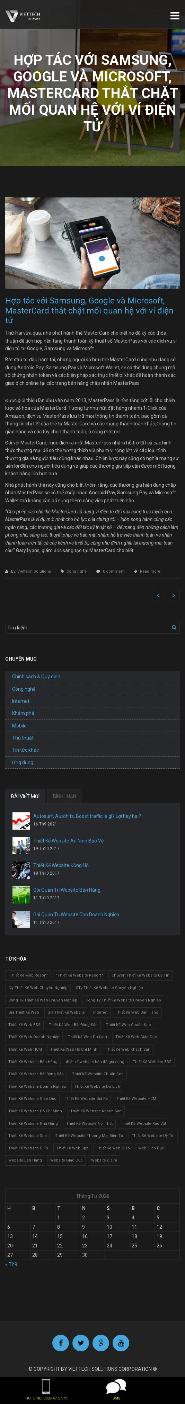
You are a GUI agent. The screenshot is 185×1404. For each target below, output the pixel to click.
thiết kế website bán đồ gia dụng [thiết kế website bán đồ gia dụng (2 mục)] (95, 1062)
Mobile (19, 726)
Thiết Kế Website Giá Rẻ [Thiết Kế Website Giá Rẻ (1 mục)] (86, 1098)
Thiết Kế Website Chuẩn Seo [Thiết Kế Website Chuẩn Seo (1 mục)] (98, 1074)
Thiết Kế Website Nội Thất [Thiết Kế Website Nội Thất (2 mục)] (89, 1123)
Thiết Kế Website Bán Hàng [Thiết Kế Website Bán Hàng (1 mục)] (33, 1062)
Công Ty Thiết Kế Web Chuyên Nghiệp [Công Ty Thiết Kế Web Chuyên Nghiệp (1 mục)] (42, 1000)
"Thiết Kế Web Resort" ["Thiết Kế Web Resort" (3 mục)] (28, 975)
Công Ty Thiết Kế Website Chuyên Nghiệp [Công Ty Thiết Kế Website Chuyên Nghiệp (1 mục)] (123, 1000)
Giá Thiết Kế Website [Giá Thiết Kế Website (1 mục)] (66, 1012)
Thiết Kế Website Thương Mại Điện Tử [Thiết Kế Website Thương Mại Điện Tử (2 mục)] (89, 1135)
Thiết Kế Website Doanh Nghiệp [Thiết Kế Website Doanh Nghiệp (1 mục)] (37, 1086)
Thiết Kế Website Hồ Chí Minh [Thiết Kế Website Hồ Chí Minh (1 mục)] (35, 1111)
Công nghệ (77, 571)
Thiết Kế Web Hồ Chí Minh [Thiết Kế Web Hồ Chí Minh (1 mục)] (73, 1049)
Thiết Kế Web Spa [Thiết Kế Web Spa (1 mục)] (72, 1148)
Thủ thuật (23, 738)
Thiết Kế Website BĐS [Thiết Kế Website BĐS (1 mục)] (152, 1062)
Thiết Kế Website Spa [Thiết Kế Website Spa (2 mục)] (27, 1135)
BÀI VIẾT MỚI (25, 796)
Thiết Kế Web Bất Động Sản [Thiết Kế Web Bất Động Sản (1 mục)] (73, 1025)
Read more (150, 571)
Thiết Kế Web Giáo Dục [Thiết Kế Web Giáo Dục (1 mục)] (136, 1037)
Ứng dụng (22, 762)
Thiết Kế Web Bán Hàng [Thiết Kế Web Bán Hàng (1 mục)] (137, 1012)
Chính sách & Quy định (36, 676)
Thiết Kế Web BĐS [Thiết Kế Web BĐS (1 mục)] (24, 1025)
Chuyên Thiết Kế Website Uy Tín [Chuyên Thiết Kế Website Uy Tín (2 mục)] (140, 975)
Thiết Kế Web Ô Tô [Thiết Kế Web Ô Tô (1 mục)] (113, 1148)
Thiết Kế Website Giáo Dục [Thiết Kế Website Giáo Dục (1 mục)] (32, 1098)
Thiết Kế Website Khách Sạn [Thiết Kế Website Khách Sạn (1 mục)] (96, 1111)
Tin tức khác (25, 750)
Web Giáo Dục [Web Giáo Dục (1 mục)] (151, 1148)
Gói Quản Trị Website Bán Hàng (66, 890)
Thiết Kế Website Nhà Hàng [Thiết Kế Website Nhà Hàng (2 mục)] (33, 1123)
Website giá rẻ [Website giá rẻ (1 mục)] (104, 1160)
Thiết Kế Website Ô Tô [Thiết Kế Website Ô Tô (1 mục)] (28, 1148)
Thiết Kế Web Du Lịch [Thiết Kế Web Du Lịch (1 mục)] (87, 1037)
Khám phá (23, 713)
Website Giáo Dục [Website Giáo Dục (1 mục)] (66, 1160)
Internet (20, 701)
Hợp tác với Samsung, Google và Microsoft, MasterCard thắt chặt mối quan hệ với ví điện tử (89, 311)
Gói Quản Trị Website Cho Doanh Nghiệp (76, 914)
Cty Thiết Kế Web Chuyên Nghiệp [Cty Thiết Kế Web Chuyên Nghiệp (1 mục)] (38, 988)
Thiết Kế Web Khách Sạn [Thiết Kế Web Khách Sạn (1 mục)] (128, 1049)
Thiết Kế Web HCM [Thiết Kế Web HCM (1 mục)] (25, 1049)
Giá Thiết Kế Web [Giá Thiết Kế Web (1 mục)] (23, 1012)
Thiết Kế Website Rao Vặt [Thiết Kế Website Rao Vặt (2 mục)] (143, 1123)
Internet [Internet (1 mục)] (100, 1012)
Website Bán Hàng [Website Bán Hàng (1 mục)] (25, 1160)
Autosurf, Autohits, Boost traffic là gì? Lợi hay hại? (87, 816)
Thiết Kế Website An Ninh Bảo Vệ (68, 841)
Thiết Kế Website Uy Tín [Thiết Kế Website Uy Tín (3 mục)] (153, 1135)
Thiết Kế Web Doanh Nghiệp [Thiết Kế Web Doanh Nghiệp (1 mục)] (34, 1037)
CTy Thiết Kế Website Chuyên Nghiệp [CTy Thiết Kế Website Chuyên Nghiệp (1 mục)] (109, 988)
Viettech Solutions (34, 571)
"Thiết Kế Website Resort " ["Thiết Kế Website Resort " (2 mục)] (79, 975)
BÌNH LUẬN (64, 796)
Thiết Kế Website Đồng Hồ (61, 865)
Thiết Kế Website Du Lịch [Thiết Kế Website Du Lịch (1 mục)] (97, 1086)
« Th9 (11, 1264)
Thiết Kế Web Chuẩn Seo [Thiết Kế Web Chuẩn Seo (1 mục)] (128, 1025)
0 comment (113, 571)
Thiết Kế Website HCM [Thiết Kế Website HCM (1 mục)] (136, 1098)
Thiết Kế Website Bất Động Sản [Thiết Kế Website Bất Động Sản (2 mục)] (36, 1074)
